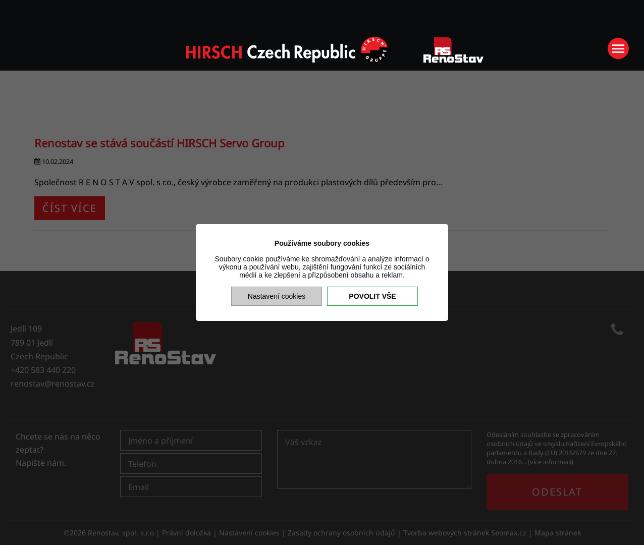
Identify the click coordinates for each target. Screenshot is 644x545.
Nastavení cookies (276, 296)
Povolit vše (372, 296)
